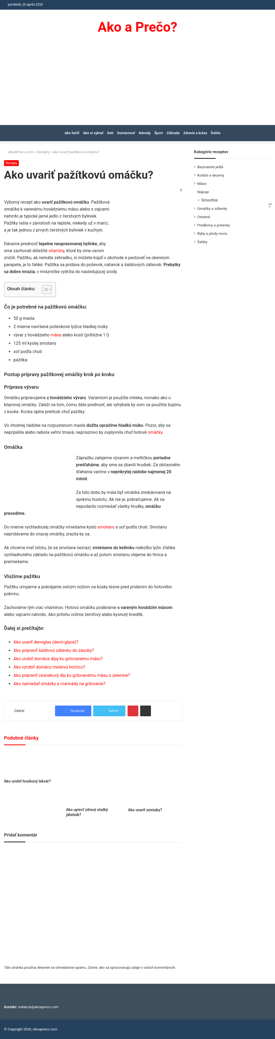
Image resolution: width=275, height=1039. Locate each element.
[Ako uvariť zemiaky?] (155, 778)
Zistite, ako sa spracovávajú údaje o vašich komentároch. (132, 967)
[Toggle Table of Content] (44, 289)
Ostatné (203, 217)
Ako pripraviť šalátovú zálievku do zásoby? (53, 650)
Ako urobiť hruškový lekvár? (27, 781)
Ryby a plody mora (212, 233)
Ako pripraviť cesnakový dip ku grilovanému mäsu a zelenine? (71, 675)
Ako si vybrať (93, 133)
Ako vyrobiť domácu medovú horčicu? (49, 667)
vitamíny (56, 250)
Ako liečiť (72, 133)
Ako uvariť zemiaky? (145, 810)
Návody (145, 133)
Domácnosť (126, 133)
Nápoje (203, 192)
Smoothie (209, 200)
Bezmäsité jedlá (210, 167)
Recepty (43, 152)
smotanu (105, 527)
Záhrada (173, 133)
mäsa (55, 334)
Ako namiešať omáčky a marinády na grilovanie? (59, 683)
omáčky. (156, 432)
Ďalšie (215, 133)
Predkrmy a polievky (213, 225)
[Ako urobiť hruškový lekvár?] (31, 763)
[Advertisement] (137, 84)
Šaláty (202, 242)
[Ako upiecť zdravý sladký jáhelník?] (93, 778)
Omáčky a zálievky (212, 208)
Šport (158, 133)
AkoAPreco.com (19, 152)
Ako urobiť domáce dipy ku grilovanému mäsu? (58, 658)
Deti (110, 133)
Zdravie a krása (195, 133)
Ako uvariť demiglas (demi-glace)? (45, 642)
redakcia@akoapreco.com (38, 1007)
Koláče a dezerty (210, 175)
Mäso (202, 183)
